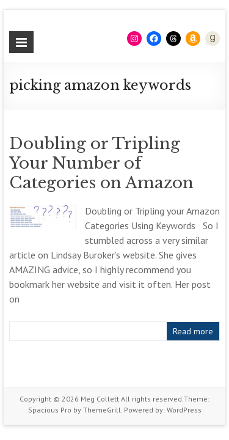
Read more (193, 331)
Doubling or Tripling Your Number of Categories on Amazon (101, 163)
